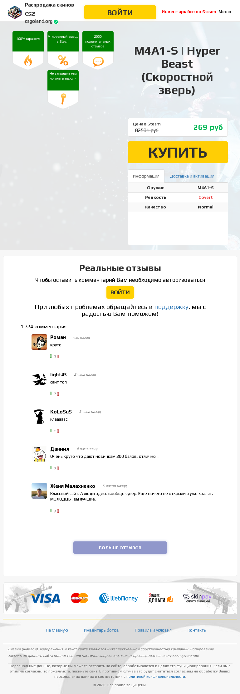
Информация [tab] (146, 176)
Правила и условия (153, 630)
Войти (120, 12)
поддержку (171, 306)
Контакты (197, 630)
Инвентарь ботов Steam (189, 11)
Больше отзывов (120, 547)
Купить (177, 152)
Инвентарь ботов (101, 630)
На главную (57, 630)
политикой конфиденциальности (155, 676)
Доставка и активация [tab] (192, 176)
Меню (224, 11)
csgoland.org (38, 21)
